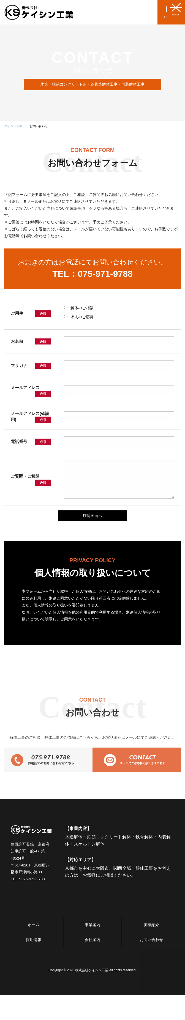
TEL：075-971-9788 (92, 274)
